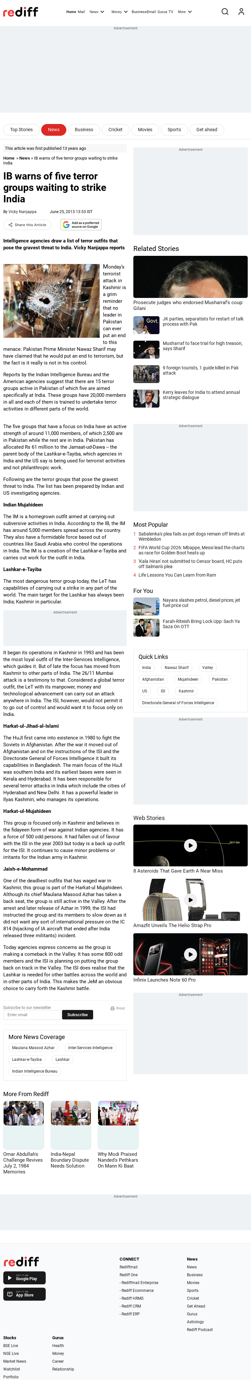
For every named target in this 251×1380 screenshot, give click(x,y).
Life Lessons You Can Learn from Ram (177, 575)
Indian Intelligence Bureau (35, 1071)
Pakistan (220, 679)
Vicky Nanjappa (22, 211)
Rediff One (129, 1275)
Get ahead (206, 129)
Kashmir (186, 691)
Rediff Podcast (200, 1329)
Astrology (195, 1322)
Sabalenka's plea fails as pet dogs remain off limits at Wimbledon (192, 536)
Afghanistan (153, 679)
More (185, 11)
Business (84, 129)
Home (71, 12)
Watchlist (11, 1369)
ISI (163, 691)
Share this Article (27, 224)
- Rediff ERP (130, 1314)
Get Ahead (196, 1306)
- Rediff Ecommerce (137, 1290)
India (146, 667)
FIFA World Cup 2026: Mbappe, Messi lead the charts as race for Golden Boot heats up (191, 550)
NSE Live (11, 1353)
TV (171, 12)
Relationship (63, 1369)
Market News (14, 1361)
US (144, 691)
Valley (207, 667)
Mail (81, 12)
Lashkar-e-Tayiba (27, 1059)
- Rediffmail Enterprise (139, 1282)
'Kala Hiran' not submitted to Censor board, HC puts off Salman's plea (190, 564)
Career (58, 1361)
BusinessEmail (144, 12)
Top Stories (21, 129)
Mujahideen (188, 679)
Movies (145, 129)
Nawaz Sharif (177, 667)
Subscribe (77, 1014)
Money (119, 11)
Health (58, 1345)
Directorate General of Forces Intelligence (178, 703)
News (97, 11)
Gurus (162, 12)
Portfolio (11, 1377)
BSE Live (10, 1345)
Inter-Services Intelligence (90, 1048)
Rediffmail (129, 1267)
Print (117, 1008)
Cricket (116, 129)
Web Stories (149, 817)
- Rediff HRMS (131, 1298)
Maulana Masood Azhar (33, 1048)
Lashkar (63, 1059)
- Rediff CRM (130, 1306)
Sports (174, 129)
